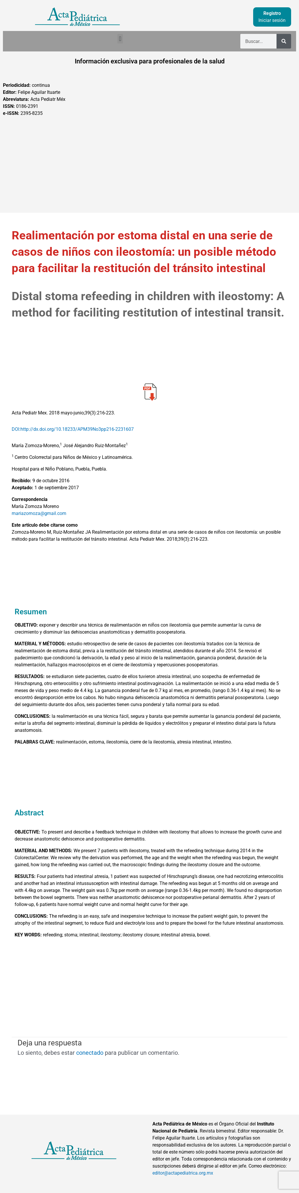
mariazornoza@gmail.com (39, 513)
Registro (272, 13)
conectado (89, 1052)
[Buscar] (284, 41)
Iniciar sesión (272, 20)
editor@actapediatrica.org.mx (182, 1173)
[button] (120, 39)
